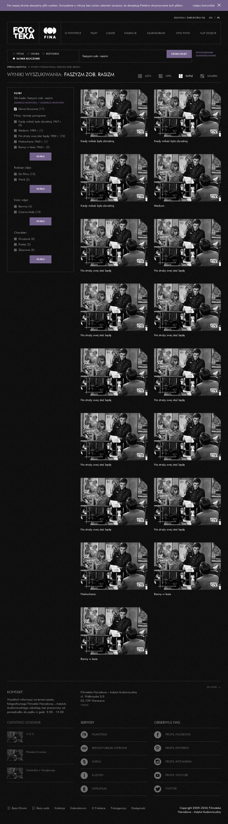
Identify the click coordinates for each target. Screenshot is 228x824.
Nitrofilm (93, 788)
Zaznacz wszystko (25, 102)
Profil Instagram (172, 761)
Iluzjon (92, 775)
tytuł (20, 53)
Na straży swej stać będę (96, 270)
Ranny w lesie (162, 594)
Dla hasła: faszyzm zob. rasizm (33, 98)
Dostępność (138, 808)
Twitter (165, 788)
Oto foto (183, 33)
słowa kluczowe (28, 58)
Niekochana (88, 594)
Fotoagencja (118, 808)
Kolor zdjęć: (21, 200)
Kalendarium (156, 33)
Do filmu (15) (26, 174)
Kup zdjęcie (208, 33)
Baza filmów (17, 808)
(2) (34, 147)
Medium (159, 205)
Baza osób (40, 808)
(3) (40, 123)
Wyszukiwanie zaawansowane (206, 54)
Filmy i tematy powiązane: (30, 115)
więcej (84, 704)
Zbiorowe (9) (26, 250)
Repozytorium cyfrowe (104, 748)
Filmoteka (94, 734)
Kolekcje (130, 33)
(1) (30, 130)
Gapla (91, 761)
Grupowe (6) (26, 238)
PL (218, 17)
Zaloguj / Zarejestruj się (189, 17)
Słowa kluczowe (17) (31, 109)
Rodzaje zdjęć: (23, 167)
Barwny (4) (25, 206)
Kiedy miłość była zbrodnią (97, 141)
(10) (41, 136)
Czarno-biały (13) (29, 212)
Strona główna (16, 67)
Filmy (94, 33)
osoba (35, 53)
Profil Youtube (171, 775)
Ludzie (110, 33)
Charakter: (20, 232)
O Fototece (73, 33)
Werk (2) (24, 179)
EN (210, 17)
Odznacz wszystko (52, 102)
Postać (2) (24, 244)
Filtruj (41, 156)
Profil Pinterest (171, 748)
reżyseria (52, 53)
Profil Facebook (172, 734)
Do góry (213, 687)
